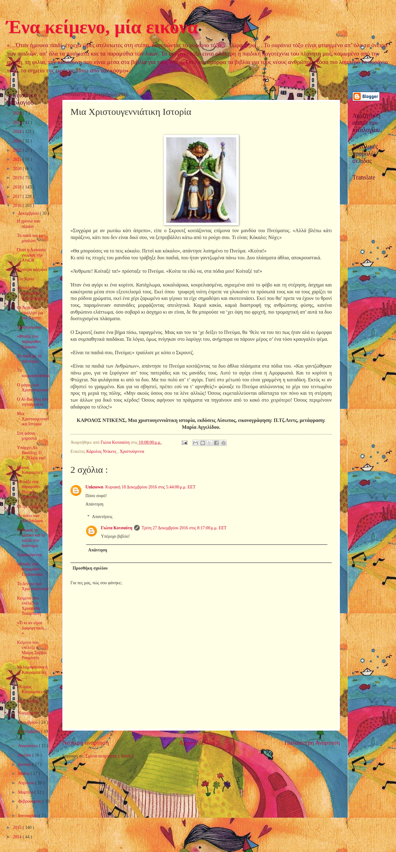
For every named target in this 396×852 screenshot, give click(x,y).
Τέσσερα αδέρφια (32, 269)
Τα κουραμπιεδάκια (33, 373)
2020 (17, 168)
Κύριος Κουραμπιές (29, 470)
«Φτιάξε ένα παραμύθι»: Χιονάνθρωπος (32, 293)
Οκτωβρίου (28, 722)
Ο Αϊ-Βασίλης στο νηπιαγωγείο (32, 402)
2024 (17, 131)
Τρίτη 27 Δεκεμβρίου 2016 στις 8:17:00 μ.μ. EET (184, 528)
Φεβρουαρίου (30, 801)
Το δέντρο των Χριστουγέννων (33, 586)
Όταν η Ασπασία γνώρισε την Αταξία (31, 254)
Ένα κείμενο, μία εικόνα (102, 27)
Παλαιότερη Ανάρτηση (312, 742)
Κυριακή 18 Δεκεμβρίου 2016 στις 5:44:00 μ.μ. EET (150, 487)
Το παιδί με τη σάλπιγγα (29, 359)
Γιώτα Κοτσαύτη (116, 528)
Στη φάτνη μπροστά (26, 436)
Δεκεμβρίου (29, 213)
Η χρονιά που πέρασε (28, 224)
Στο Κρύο (25, 279)
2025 (17, 122)
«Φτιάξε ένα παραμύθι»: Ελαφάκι (29, 341)
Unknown (94, 487)
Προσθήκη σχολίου (90, 568)
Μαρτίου (26, 792)
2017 (17, 196)
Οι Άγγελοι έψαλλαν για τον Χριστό (30, 312)
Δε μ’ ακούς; (27, 701)
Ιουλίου (25, 755)
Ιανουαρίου (28, 815)
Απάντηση (94, 504)
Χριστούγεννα (132, 451)
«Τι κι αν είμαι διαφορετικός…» (33, 627)
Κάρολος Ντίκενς (102, 451)
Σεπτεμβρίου (29, 731)
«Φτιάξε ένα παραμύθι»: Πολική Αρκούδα (29, 489)
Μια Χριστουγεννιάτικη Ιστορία (33, 418)
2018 (17, 187)
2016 (17, 205)
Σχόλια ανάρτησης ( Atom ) (109, 756)
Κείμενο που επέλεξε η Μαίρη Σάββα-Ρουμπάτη (32, 650)
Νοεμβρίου (28, 713)
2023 (17, 141)
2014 (17, 837)
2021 (17, 159)
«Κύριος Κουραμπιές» (31, 689)
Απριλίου (26, 783)
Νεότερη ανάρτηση (85, 742)
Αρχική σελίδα (197, 742)
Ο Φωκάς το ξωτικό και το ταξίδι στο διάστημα (31, 538)
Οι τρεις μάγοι (29, 506)
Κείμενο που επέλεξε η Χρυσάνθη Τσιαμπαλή (29, 606)
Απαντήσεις (102, 516)
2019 (17, 177)
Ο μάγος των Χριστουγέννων (33, 388)
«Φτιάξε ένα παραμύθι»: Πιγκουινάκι (30, 569)
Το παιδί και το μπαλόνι (30, 238)
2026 (17, 113)
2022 (17, 150)
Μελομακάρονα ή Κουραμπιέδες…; (32, 672)
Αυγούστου (28, 745)
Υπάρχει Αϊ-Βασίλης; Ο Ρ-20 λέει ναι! (31, 452)
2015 (17, 827)
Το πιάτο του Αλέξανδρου (30, 518)
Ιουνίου (25, 764)
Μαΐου (24, 773)
